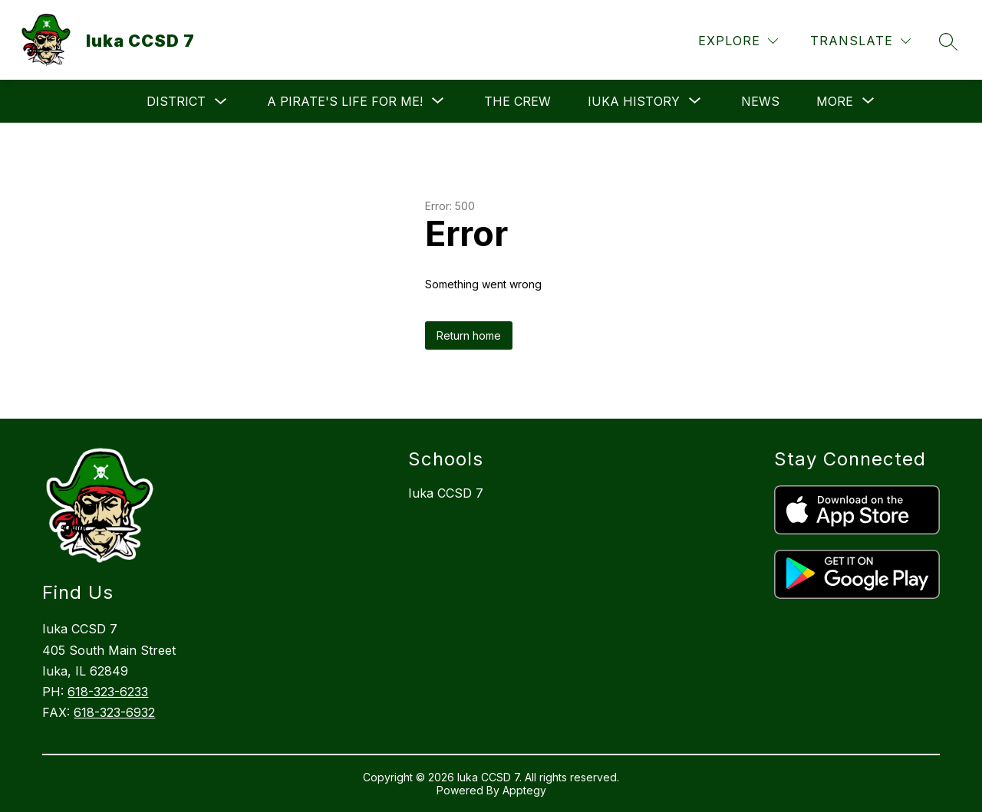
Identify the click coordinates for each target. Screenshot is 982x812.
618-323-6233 (108, 691)
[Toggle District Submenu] (221, 101)
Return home (469, 335)
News (760, 101)
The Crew (517, 101)
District (176, 101)
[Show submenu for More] (834, 101)
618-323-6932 (114, 712)
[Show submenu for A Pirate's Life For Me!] (345, 101)
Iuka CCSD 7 (445, 493)
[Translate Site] (860, 41)
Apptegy (524, 790)
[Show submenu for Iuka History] (634, 101)
